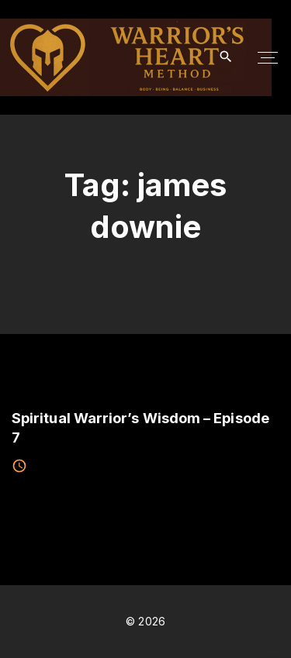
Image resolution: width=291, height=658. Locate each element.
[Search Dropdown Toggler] (226, 57)
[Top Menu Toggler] (268, 57)
